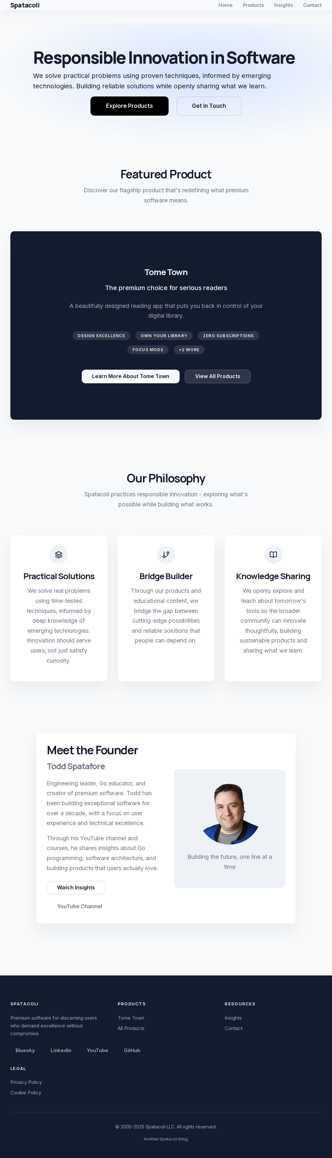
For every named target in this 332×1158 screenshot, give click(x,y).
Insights (283, 5)
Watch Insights (76, 887)
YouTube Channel (79, 906)
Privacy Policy (26, 1082)
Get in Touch (209, 106)
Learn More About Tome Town (130, 376)
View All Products (217, 376)
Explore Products (129, 106)
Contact (312, 5)
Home (225, 5)
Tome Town (131, 1018)
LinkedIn (61, 1050)
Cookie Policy (25, 1092)
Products (253, 5)
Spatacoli (24, 5)
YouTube (97, 1050)
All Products (131, 1028)
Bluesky (25, 1050)
